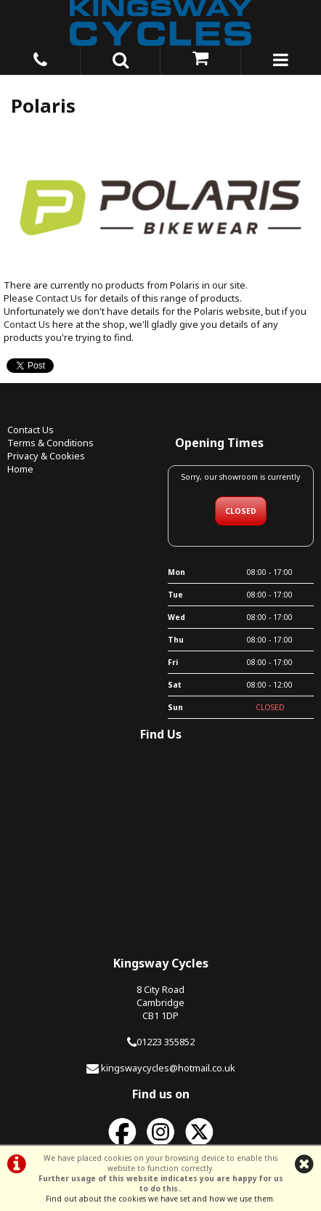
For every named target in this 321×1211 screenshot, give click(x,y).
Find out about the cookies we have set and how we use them (159, 1199)
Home (20, 468)
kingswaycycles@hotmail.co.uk (168, 1067)
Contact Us (59, 298)
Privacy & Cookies (46, 455)
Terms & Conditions (50, 442)
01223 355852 (166, 1041)
